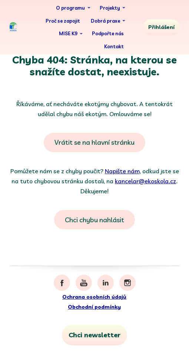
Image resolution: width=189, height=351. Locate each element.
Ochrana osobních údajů (94, 296)
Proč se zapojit (63, 21)
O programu (70, 8)
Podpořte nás (108, 33)
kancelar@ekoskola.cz (145, 181)
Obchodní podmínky (94, 307)
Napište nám (122, 171)
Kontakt (114, 46)
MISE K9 (68, 33)
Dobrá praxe (105, 21)
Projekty (110, 8)
